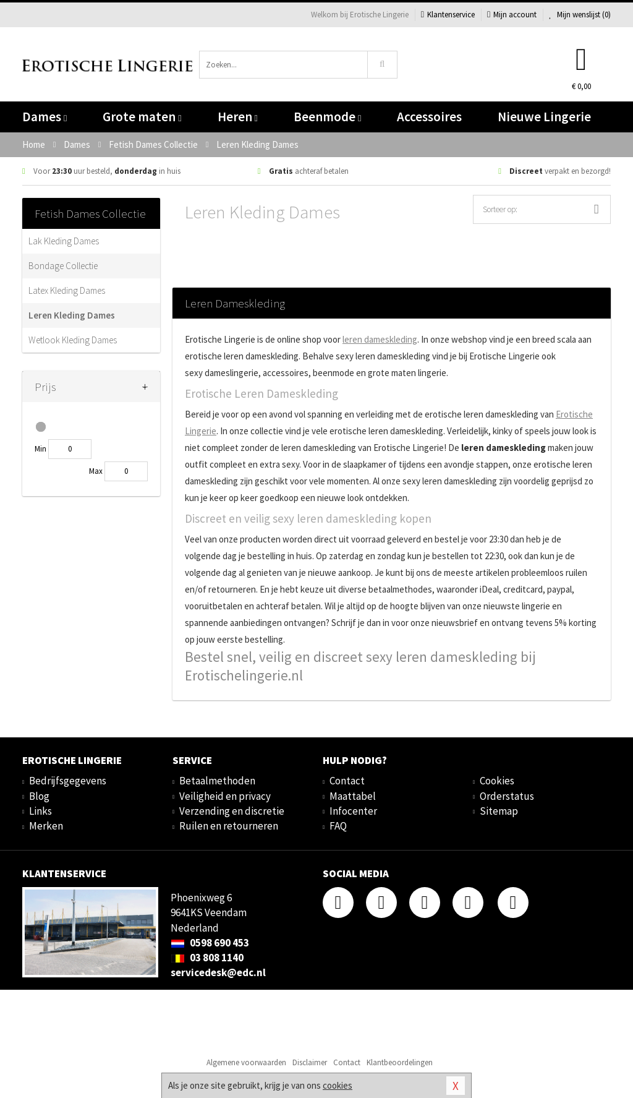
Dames (44, 116)
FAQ (338, 826)
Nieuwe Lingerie (544, 116)
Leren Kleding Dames (71, 315)
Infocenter (353, 811)
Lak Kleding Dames (63, 241)
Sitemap (499, 811)
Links (40, 811)
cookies (337, 1085)
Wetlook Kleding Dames (72, 340)
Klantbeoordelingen (400, 1062)
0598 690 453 (210, 943)
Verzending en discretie (231, 811)
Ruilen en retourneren (228, 826)
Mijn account (512, 14)
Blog (39, 796)
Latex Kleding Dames (66, 290)
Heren (238, 116)
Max (96, 471)
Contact (347, 780)
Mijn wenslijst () (580, 14)
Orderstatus (507, 796)
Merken (46, 826)
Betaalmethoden (217, 780)
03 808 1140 (207, 957)
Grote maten (142, 116)
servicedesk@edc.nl (218, 972)
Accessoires (429, 116)
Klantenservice (448, 14)
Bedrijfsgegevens (67, 780)
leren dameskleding (379, 339)
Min (40, 449)
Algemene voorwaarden (246, 1062)
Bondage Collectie (63, 266)
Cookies (497, 780)
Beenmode (327, 116)
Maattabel (352, 796)
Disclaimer (309, 1062)
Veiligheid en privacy (225, 796)
